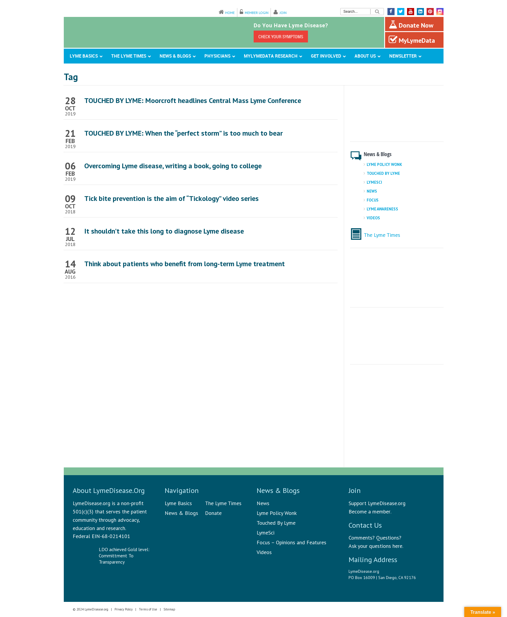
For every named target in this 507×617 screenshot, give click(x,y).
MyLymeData (412, 40)
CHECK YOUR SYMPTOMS (280, 36)
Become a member (369, 511)
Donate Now (411, 24)
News (372, 191)
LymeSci (374, 182)
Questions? (388, 537)
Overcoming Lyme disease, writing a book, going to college (173, 165)
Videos (373, 218)
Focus (373, 200)
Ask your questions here (375, 546)
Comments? (362, 537)
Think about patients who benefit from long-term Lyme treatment (184, 263)
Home (230, 12)
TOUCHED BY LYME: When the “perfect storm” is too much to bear (183, 133)
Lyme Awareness (382, 209)
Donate (213, 513)
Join (283, 12)
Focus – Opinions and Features (291, 542)
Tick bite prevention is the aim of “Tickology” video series (171, 198)
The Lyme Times (382, 234)
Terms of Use (148, 609)
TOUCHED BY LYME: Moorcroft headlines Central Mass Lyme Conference (192, 100)
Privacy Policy (124, 609)
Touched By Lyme (383, 173)
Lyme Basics (178, 503)
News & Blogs (181, 513)
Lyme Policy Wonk (384, 164)
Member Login (256, 12)
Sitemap (169, 609)
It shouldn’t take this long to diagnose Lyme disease (164, 231)
